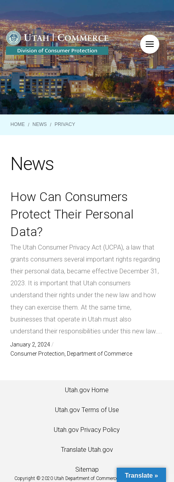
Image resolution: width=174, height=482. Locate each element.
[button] (149, 44)
